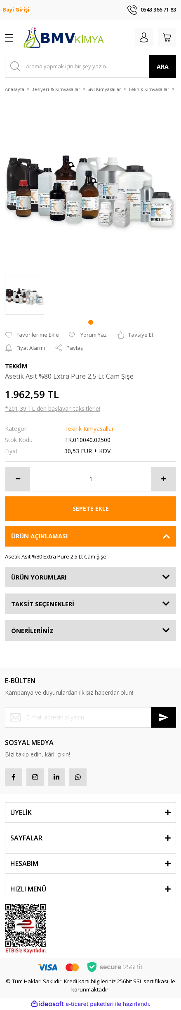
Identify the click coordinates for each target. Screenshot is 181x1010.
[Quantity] (90, 479)
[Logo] (63, 37)
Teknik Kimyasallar (89, 429)
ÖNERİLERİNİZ (32, 630)
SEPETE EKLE (91, 508)
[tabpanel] (24, 295)
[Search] (90, 66)
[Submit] (163, 717)
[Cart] (167, 37)
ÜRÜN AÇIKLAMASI (39, 536)
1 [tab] (90, 322)
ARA (163, 66)
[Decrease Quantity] (17, 479)
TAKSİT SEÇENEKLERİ (42, 604)
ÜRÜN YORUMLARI (39, 577)
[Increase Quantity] (163, 479)
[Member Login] (144, 37)
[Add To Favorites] (32, 335)
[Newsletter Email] (90, 717)
